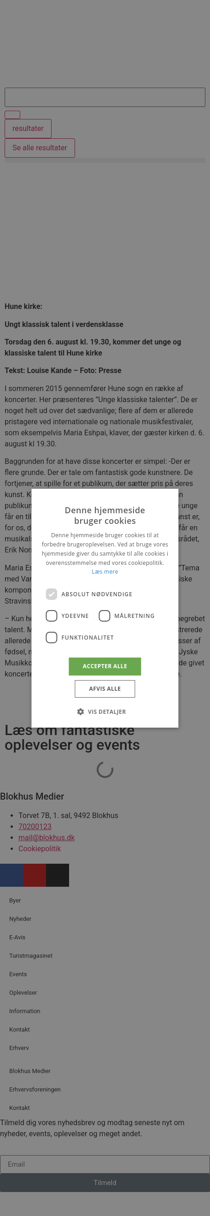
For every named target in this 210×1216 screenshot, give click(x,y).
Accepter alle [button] (105, 666)
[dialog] (104, 607)
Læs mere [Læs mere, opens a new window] (105, 571)
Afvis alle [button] (105, 689)
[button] (105, 711)
